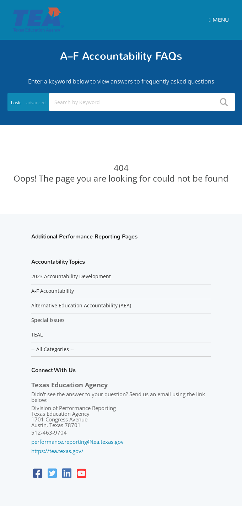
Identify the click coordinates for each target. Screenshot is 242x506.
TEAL (37, 335)
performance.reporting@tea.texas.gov (77, 441)
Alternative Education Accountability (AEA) (81, 305)
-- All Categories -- (52, 349)
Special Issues (48, 320)
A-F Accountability (52, 291)
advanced (35, 102)
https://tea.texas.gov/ (57, 450)
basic (16, 102)
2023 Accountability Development (71, 276)
